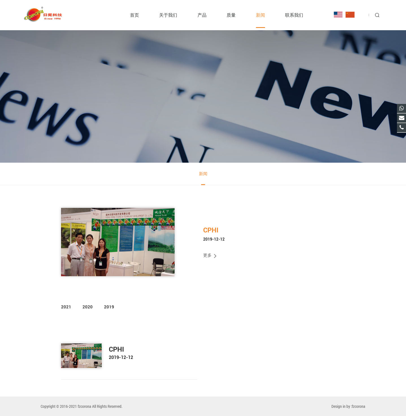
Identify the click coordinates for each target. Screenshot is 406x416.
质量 (231, 15)
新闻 (260, 15)
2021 (66, 307)
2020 (87, 307)
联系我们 (294, 15)
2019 (109, 307)
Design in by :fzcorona (348, 406)
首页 (134, 15)
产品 (202, 15)
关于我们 (168, 15)
